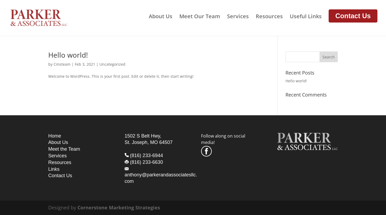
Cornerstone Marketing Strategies (118, 207)
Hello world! (68, 55)
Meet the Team (64, 149)
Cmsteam (62, 64)
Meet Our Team (199, 17)
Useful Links (306, 17)
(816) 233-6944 (146, 155)
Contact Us (353, 16)
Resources (269, 17)
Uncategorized (112, 64)
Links (54, 169)
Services (238, 17)
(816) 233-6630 (146, 162)
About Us (160, 17)
